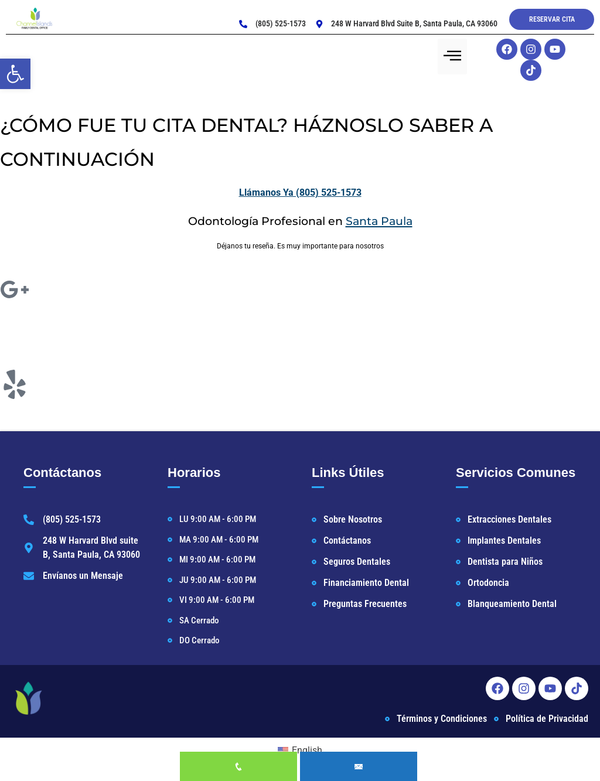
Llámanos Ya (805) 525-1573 (300, 192)
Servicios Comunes (515, 472)
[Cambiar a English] (300, 750)
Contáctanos (62, 472)
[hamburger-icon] (452, 56)
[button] (15, 74)
